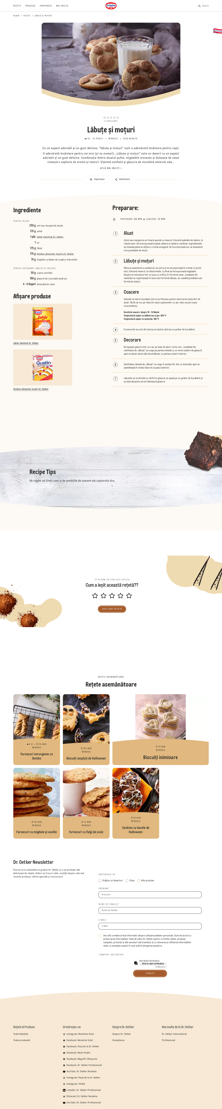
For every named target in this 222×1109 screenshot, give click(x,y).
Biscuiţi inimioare (160, 729)
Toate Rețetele (20, 1034)
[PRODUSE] (32, 6)
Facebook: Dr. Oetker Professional (84, 1065)
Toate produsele (21, 1040)
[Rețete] (19, 6)
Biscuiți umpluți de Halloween (86, 729)
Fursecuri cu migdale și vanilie (36, 803)
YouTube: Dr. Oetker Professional (84, 1103)
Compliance (118, 1040)
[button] (111, 112)
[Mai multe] (64, 6)
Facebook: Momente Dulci (80, 1040)
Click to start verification (153, 964)
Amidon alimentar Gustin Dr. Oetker (55, 254)
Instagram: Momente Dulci (80, 1034)
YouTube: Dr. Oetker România (82, 1071)
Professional (168, 1040)
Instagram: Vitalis (76, 1084)
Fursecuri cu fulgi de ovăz (86, 803)
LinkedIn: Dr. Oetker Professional (84, 1090)
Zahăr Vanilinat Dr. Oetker (50, 237)
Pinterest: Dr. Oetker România (82, 1096)
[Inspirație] (48, 6)
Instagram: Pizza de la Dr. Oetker (83, 1078)
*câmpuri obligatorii (111, 955)
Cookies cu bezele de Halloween (135, 803)
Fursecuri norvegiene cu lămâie (36, 729)
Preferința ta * (108, 875)
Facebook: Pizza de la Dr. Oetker (83, 1047)
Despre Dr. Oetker (121, 1034)
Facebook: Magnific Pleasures (82, 1059)
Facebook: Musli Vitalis (78, 1053)
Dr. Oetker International (174, 1034)
